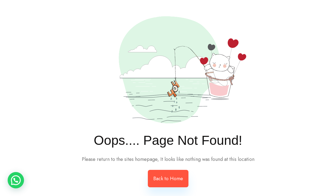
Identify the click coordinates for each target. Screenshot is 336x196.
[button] (16, 180)
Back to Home (168, 178)
